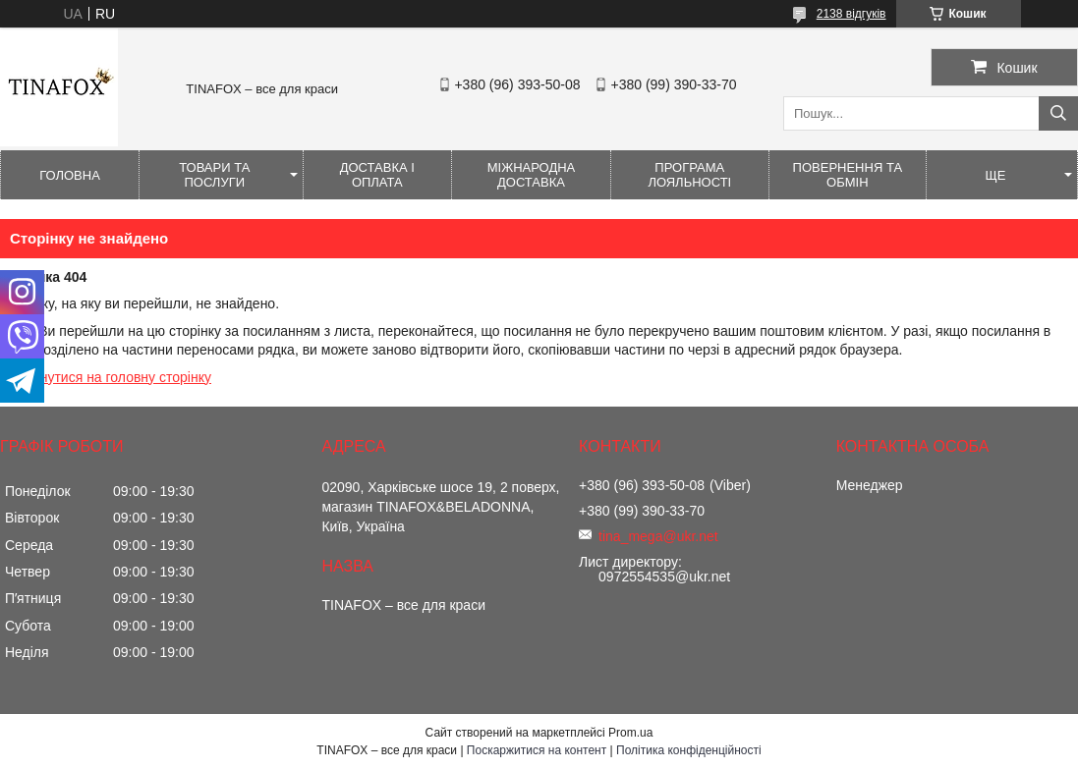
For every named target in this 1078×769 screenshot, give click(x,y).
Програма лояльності (689, 175)
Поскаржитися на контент (536, 750)
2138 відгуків (851, 14)
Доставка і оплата (377, 175)
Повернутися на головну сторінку (105, 377)
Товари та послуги (214, 175)
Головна (69, 175)
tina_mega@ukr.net (658, 536)
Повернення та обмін (847, 175)
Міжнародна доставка (531, 175)
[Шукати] (1058, 113)
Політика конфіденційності (689, 750)
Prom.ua (630, 733)
